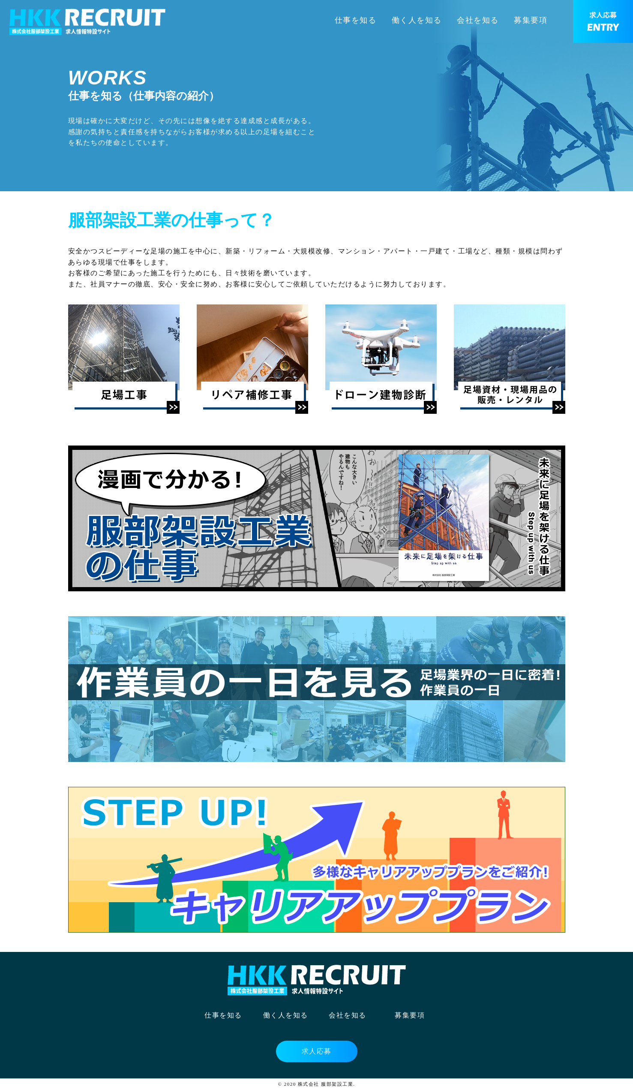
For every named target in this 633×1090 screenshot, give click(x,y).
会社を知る (478, 20)
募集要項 (530, 20)
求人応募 (317, 1051)
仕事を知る (356, 20)
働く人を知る (417, 20)
